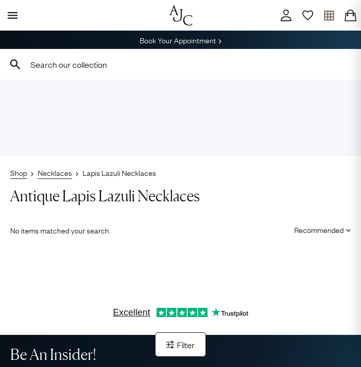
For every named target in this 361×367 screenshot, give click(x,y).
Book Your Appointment (180, 39)
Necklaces (55, 172)
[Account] (286, 15)
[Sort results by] (319, 229)
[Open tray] (329, 15)
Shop (18, 172)
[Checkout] (350, 15)
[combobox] (180, 64)
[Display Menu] (10, 15)
